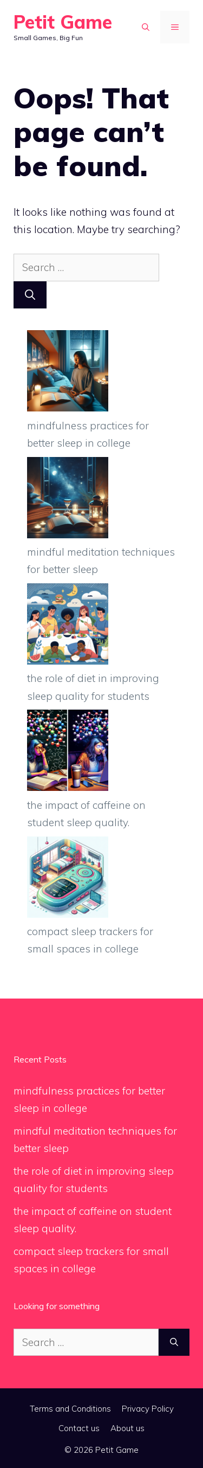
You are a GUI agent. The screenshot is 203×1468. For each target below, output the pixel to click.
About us (127, 1428)
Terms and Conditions (70, 1408)
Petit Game (63, 22)
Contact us (79, 1428)
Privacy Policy (148, 1408)
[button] (145, 27)
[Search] (30, 295)
